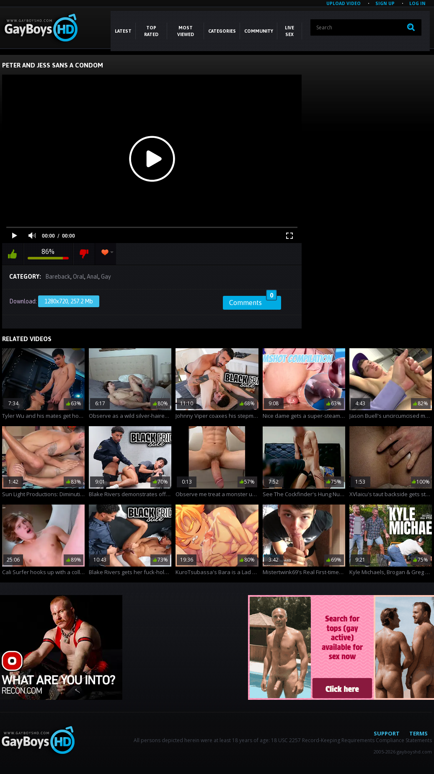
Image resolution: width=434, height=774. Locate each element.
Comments (253, 301)
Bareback (57, 276)
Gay (106, 276)
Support (387, 733)
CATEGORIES (222, 31)
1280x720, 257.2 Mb (68, 301)
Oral (78, 276)
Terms (418, 733)
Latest (123, 31)
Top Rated (151, 31)
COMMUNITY (258, 31)
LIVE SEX (289, 31)
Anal (92, 276)
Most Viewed (185, 31)
